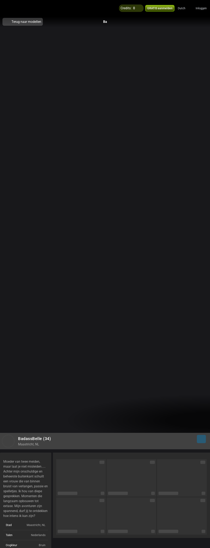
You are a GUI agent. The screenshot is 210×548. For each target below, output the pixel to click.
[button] (184, 8)
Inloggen (201, 8)
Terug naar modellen (22, 22)
